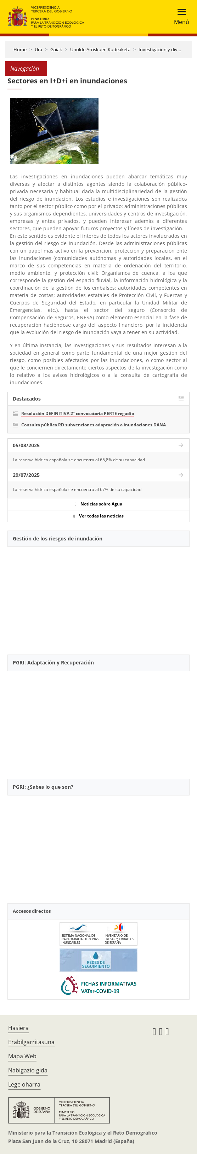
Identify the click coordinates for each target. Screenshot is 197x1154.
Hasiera (18, 1028)
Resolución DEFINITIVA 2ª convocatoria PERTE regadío (77, 413)
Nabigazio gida (27, 1070)
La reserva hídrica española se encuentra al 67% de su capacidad (77, 489)
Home (20, 49)
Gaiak (56, 49)
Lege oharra (24, 1084)
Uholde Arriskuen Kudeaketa (100, 49)
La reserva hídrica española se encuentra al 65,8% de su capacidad (79, 460)
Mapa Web (22, 1056)
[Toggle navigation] (179, 16)
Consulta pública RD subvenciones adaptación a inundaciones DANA (93, 425)
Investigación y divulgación (167, 49)
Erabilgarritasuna (31, 1042)
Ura (38, 49)
